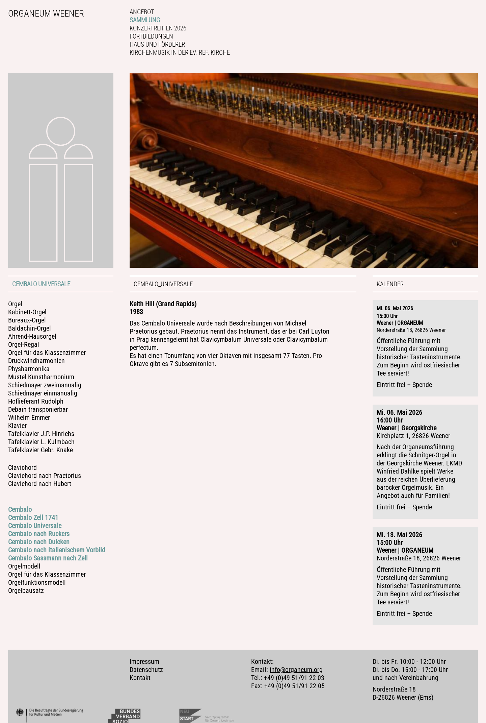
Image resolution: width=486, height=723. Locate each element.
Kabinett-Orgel (27, 312)
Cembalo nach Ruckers (39, 534)
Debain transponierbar (38, 409)
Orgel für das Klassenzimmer (47, 353)
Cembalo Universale (41, 284)
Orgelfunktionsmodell (37, 582)
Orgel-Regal (23, 344)
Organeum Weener (46, 13)
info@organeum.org (296, 664)
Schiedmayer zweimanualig (44, 385)
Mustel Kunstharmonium (41, 377)
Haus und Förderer (157, 44)
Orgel (15, 304)
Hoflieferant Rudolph (35, 401)
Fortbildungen (151, 36)
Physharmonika (29, 369)
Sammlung (145, 20)
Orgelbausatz (26, 591)
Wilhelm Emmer (29, 417)
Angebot (142, 12)
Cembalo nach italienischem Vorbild (56, 550)
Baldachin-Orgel (29, 328)
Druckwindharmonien (36, 361)
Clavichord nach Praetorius (44, 476)
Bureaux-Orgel (27, 320)
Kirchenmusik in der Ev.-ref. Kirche (180, 52)
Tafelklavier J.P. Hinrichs (41, 434)
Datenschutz (146, 664)
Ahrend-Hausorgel (32, 336)
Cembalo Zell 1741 (33, 518)
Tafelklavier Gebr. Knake (40, 450)
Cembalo (20, 509)
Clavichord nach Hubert (39, 484)
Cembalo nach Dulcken (39, 542)
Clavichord (22, 468)
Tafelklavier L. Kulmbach (41, 442)
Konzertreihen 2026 (158, 28)
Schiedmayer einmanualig (42, 393)
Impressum (144, 656)
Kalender (390, 284)
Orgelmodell (24, 566)
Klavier (17, 426)
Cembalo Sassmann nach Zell (48, 558)
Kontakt (140, 672)
